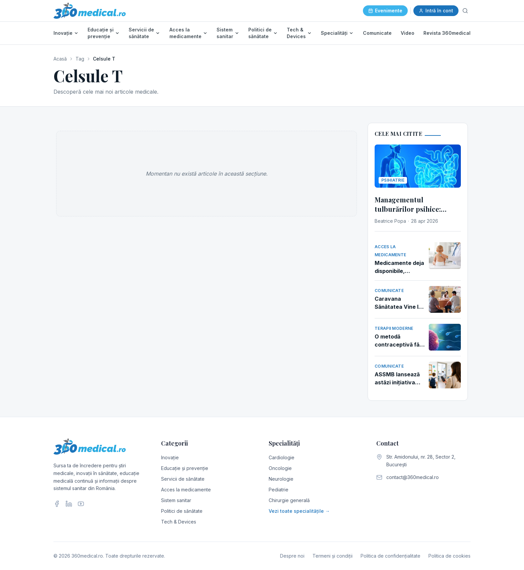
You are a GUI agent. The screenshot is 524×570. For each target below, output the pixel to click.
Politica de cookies (449, 556)
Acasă (60, 59)
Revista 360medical (447, 33)
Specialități (334, 33)
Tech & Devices (296, 33)
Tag (80, 59)
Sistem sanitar (225, 33)
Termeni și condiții (332, 556)
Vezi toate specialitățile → (299, 511)
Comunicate (377, 33)
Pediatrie (278, 489)
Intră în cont (436, 10)
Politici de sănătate (260, 33)
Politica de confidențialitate (390, 556)
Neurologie (281, 479)
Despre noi (292, 556)
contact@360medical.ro (412, 477)
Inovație (63, 33)
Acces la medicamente (185, 33)
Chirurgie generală (289, 500)
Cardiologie (281, 457)
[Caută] (465, 10)
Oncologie (280, 468)
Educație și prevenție (101, 33)
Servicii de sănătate (141, 33)
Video (407, 33)
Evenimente (385, 10)
